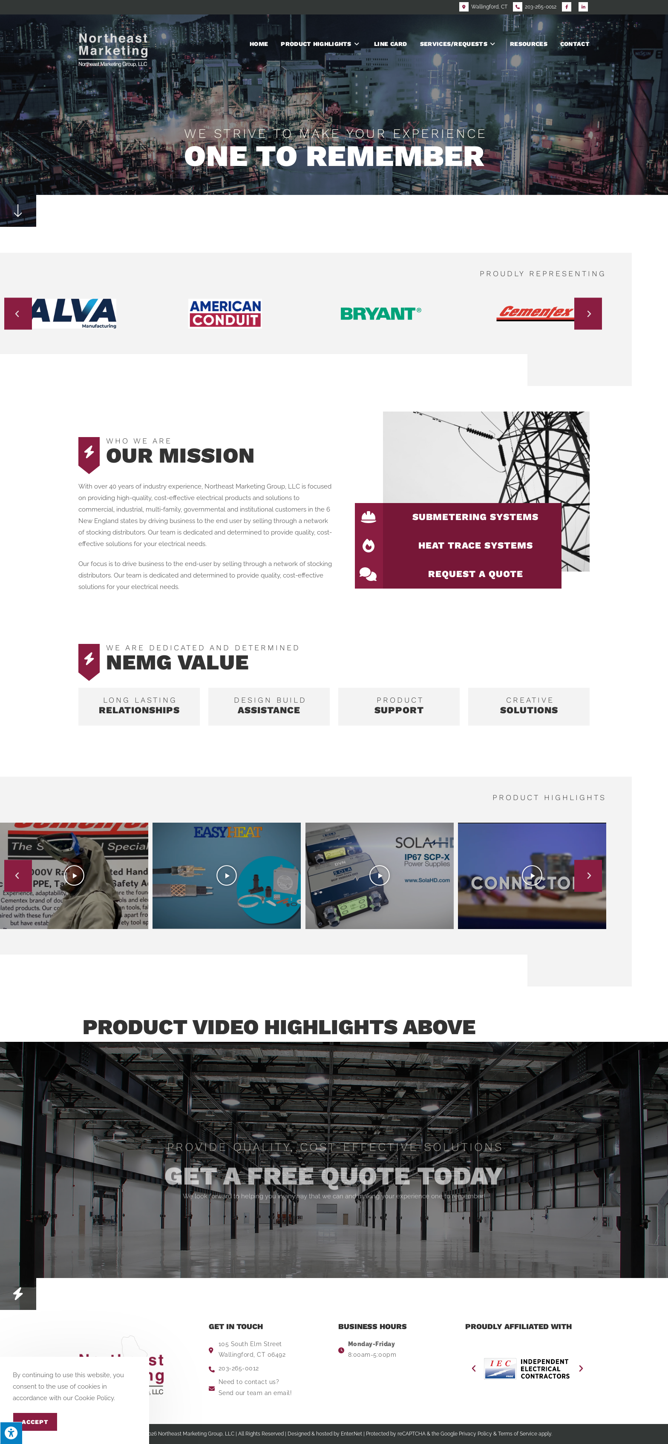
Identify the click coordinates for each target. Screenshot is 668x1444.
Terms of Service (517, 1434)
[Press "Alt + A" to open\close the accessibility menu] (11, 1433)
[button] (18, 314)
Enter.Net (351, 1434)
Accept (35, 1421)
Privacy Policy (475, 1434)
